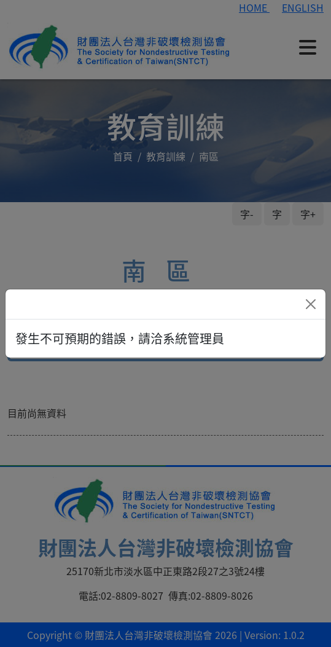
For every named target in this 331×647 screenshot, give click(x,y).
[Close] (311, 304)
